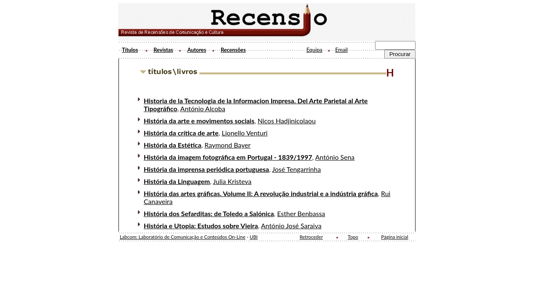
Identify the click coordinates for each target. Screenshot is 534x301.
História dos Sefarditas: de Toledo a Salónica (209, 213)
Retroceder (311, 237)
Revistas (163, 49)
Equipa (314, 49)
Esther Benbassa (301, 213)
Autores (196, 49)
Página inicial (394, 237)
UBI (253, 237)
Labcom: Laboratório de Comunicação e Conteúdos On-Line (182, 237)
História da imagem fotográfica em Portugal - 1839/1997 (228, 157)
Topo (353, 237)
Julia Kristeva (232, 181)
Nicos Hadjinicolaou (286, 121)
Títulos (130, 49)
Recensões (233, 49)
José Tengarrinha (296, 169)
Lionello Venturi (245, 133)
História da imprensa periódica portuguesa (206, 169)
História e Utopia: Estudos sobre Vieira (201, 226)
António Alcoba (202, 108)
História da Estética (172, 145)
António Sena (335, 157)
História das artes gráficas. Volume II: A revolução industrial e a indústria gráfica (261, 193)
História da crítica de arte (181, 133)
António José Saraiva (291, 226)
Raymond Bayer (227, 145)
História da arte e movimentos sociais (199, 121)
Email (341, 49)
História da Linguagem (177, 181)
